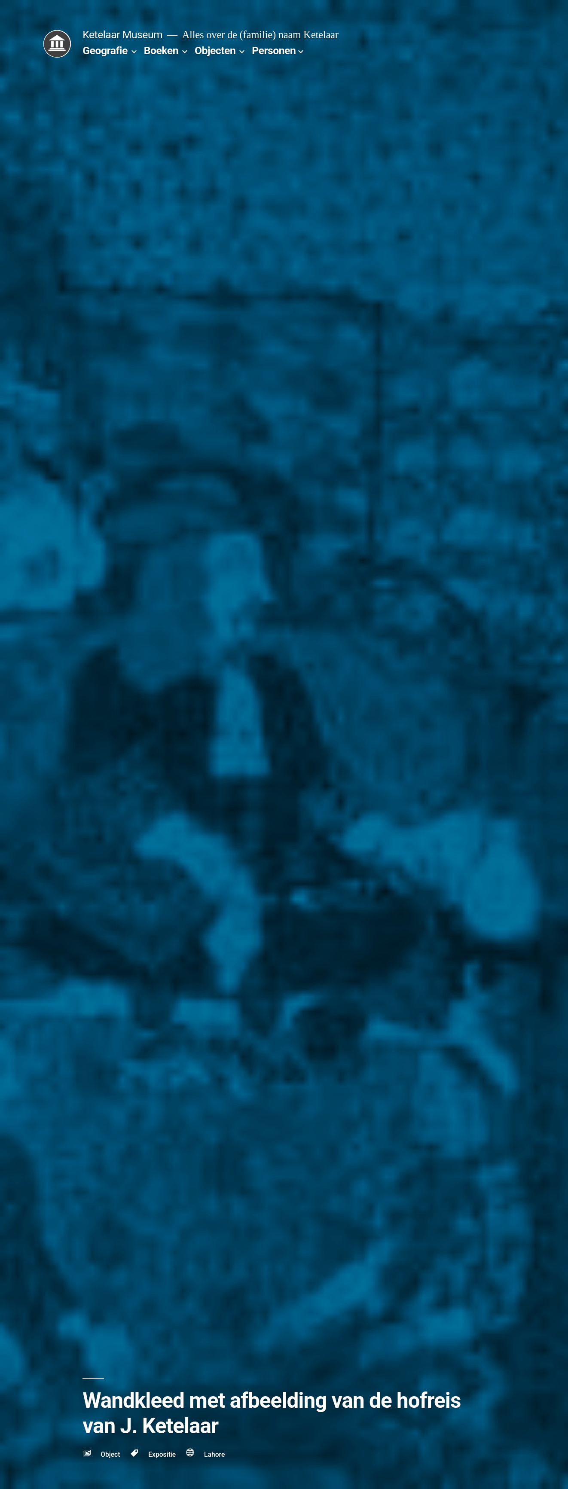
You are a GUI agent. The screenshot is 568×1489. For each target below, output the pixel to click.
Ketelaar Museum (122, 34)
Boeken (161, 50)
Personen (274, 50)
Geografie (105, 50)
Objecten (215, 50)
